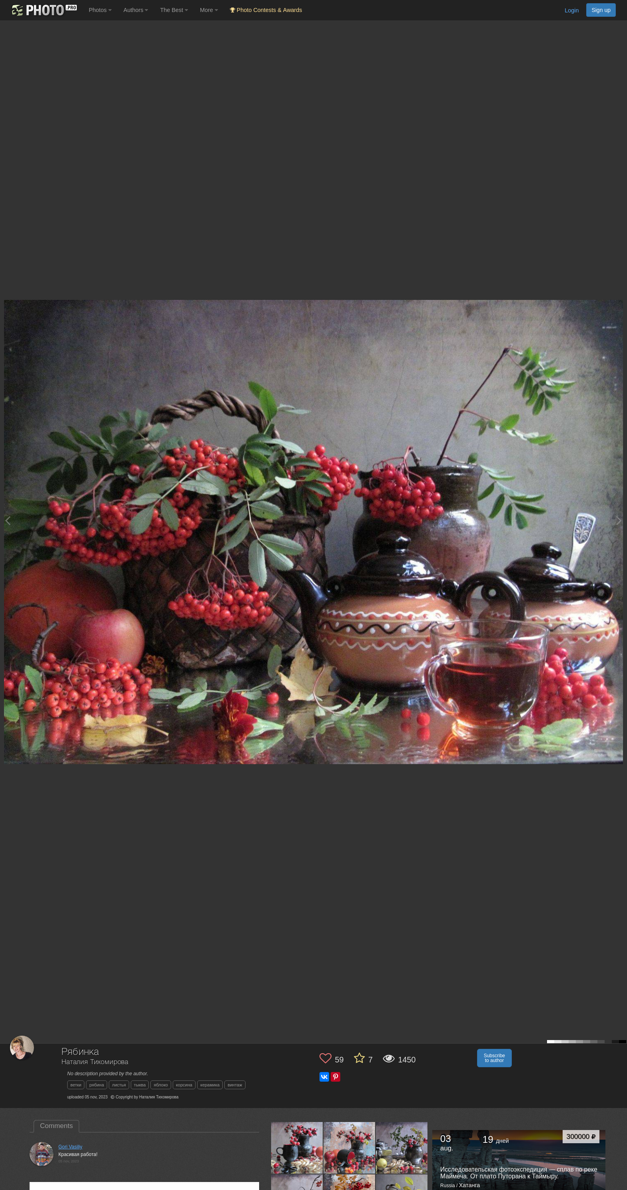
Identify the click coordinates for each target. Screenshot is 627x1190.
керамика (210, 1084)
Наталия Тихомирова (95, 1062)
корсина (184, 1084)
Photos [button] (100, 10)
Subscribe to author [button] (494, 1058)
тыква (140, 1084)
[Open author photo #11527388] (297, 1147)
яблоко (161, 1084)
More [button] (209, 10)
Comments (56, 1126)
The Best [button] (174, 10)
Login (572, 10)
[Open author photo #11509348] (402, 1147)
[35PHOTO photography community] (43, 10)
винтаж (235, 1084)
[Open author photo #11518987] (349, 1147)
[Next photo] (619, 520)
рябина (96, 1084)
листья (119, 1084)
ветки (75, 1084)
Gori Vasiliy (70, 1147)
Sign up (601, 10)
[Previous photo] (7, 520)
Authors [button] (136, 10)
